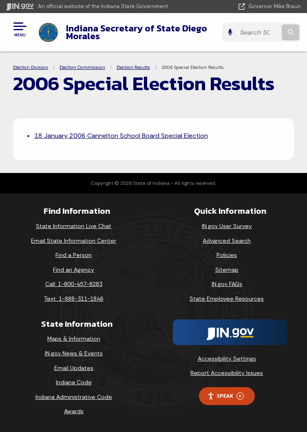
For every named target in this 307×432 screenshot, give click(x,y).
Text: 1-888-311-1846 (73, 298)
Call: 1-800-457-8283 (73, 284)
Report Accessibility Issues (226, 373)
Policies (226, 255)
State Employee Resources (227, 298)
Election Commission (82, 67)
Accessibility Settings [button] (227, 358)
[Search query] (258, 32)
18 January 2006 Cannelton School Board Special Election (121, 135)
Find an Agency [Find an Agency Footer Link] (73, 269)
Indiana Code (74, 382)
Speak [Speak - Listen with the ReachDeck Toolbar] (225, 396)
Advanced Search (227, 240)
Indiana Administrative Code (73, 397)
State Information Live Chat (73, 226)
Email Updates (73, 368)
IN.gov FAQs (227, 284)
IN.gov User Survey (227, 226)
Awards (74, 411)
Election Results (133, 67)
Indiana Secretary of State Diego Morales (136, 32)
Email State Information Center (73, 240)
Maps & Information (73, 338)
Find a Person (73, 255)
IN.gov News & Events (74, 353)
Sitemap (227, 269)
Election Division (30, 67)
